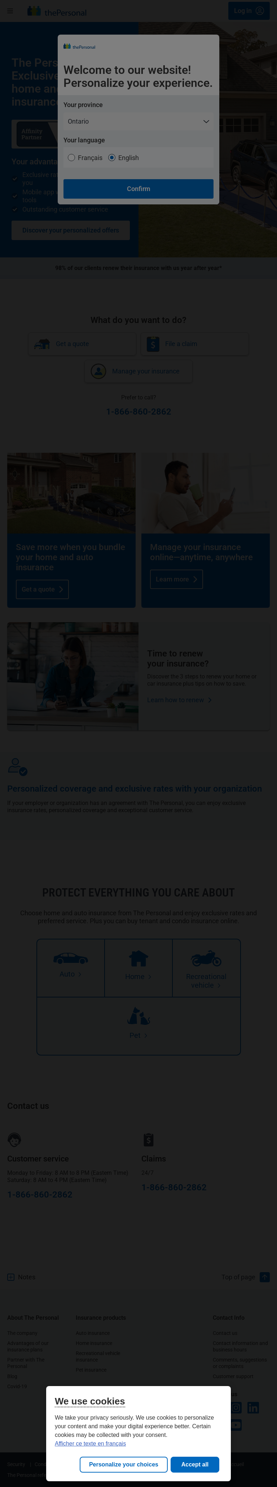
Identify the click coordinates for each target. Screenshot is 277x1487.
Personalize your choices (123, 1464)
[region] (138, 1433)
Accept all (195, 1464)
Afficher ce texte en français (90, 1443)
